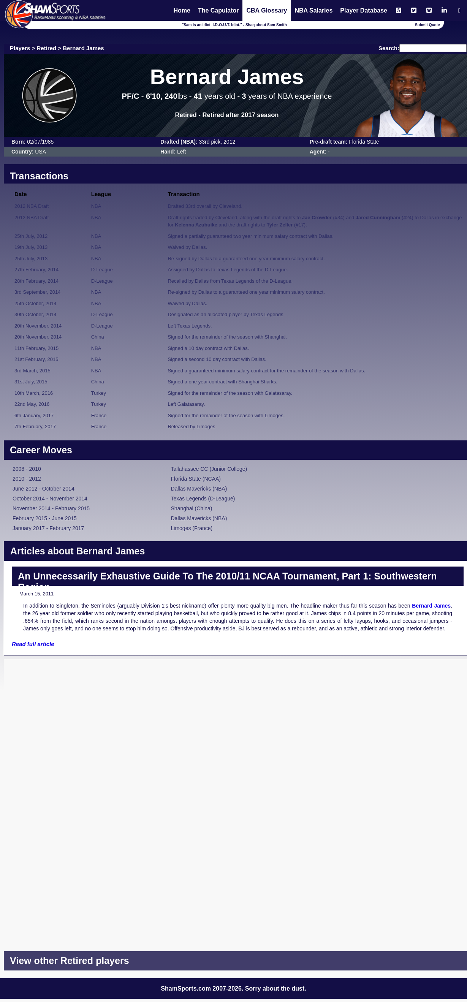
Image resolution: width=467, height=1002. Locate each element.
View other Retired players (69, 960)
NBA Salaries (313, 10)
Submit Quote (427, 25)
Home (181, 10)
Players (20, 48)
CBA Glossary (266, 10)
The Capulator (218, 10)
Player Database (363, 10)
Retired (47, 48)
